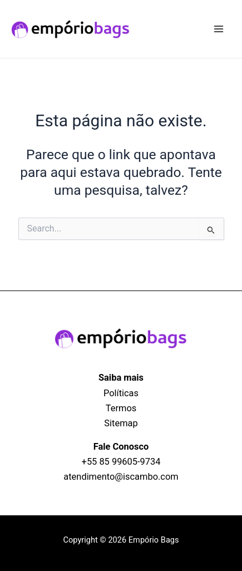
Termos (121, 408)
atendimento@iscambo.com (120, 476)
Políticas (121, 393)
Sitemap (120, 423)
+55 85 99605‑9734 (121, 461)
